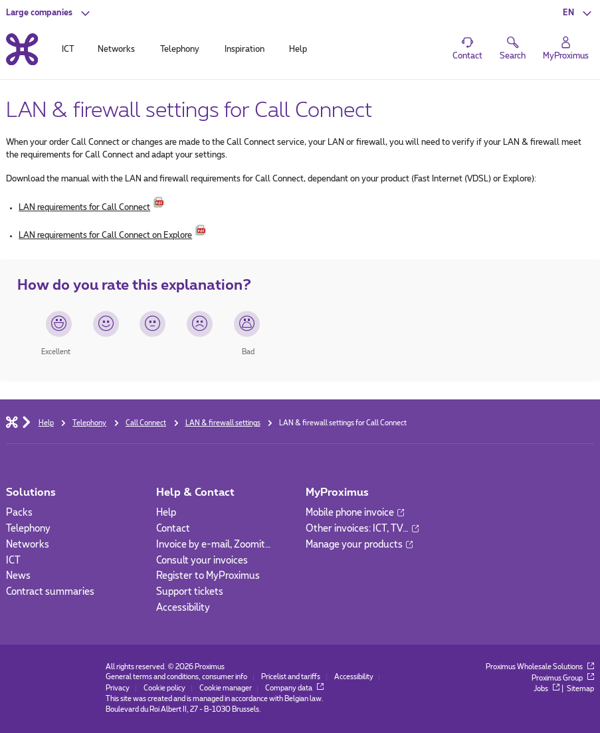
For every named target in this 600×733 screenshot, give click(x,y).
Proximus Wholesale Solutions (540, 667)
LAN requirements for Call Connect (84, 207)
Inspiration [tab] (244, 49)
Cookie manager (225, 688)
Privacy (118, 688)
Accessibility (183, 608)
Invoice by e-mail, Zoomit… (213, 545)
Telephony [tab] (179, 49)
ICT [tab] (68, 49)
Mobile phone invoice (355, 513)
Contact (173, 529)
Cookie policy (164, 688)
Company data (294, 688)
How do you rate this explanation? (134, 285)
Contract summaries (50, 592)
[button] (49, 13)
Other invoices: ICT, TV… (362, 529)
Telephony (28, 529)
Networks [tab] (116, 49)
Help (166, 513)
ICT (13, 561)
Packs (19, 513)
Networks (27, 545)
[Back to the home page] (22, 49)
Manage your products (359, 545)
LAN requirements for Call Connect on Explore (105, 235)
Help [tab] (298, 49)
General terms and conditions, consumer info (176, 677)
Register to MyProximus (208, 576)
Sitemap (580, 689)
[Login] (566, 48)
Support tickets (189, 592)
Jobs (546, 689)
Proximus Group (563, 678)
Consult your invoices (202, 561)
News (18, 576)
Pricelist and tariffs (290, 677)
